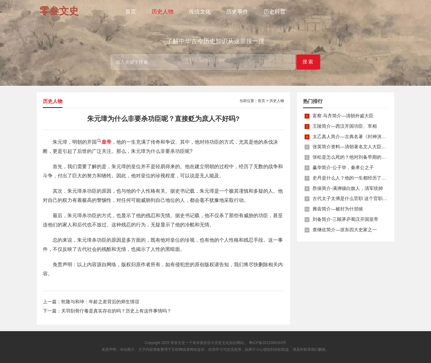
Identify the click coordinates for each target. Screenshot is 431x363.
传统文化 (200, 12)
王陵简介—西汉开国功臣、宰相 (345, 126)
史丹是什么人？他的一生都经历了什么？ (354, 177)
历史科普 (275, 12)
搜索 (308, 61)
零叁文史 (178, 343)
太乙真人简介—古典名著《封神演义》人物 (356, 136)
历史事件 (237, 12)
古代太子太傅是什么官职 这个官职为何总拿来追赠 (364, 198)
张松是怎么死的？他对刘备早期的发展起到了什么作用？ (370, 157)
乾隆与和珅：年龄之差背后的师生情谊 (100, 301)
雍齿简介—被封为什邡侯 (338, 208)
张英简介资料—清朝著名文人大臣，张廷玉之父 (361, 146)
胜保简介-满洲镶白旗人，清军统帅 (348, 188)
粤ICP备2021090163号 (268, 343)
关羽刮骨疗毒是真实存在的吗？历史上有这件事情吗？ (116, 310)
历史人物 (163, 12)
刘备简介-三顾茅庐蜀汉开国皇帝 (345, 219)
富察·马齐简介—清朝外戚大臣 (343, 115)
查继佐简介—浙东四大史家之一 (345, 229)
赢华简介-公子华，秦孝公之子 (343, 167)
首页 (130, 12)
